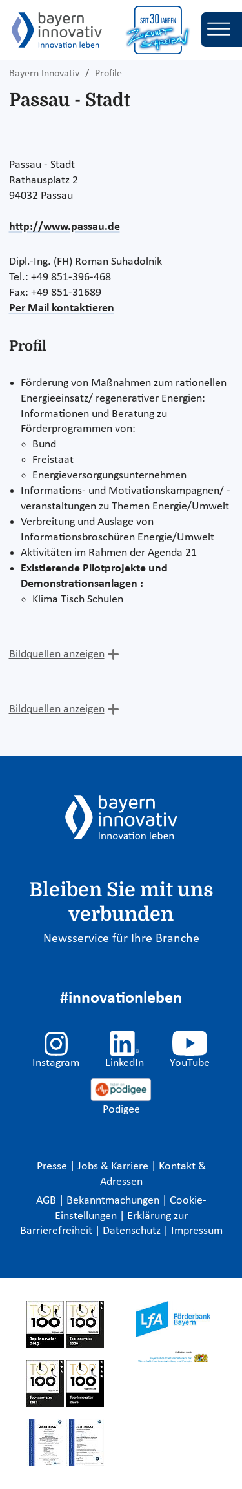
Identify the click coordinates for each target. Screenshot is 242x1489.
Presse (53, 1166)
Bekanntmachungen (114, 1201)
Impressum (197, 1231)
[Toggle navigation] (221, 29)
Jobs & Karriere (114, 1166)
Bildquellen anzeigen (57, 654)
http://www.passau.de (64, 227)
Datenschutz (133, 1231)
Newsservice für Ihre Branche (121, 938)
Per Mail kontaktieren (61, 308)
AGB (47, 1201)
